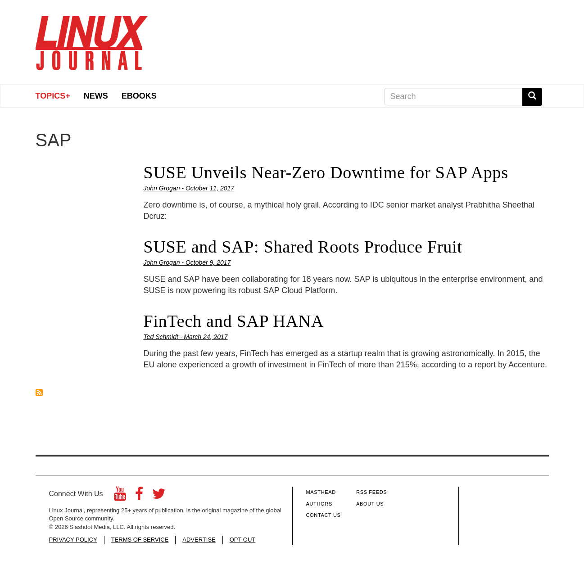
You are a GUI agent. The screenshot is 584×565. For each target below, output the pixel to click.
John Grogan (162, 188)
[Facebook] (139, 496)
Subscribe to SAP (39, 392)
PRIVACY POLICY (73, 539)
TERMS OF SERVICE (140, 539)
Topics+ (53, 95)
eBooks (139, 95)
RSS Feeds (371, 492)
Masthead (321, 492)
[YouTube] (120, 496)
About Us (370, 503)
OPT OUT (243, 539)
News (96, 95)
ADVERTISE (198, 539)
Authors (319, 503)
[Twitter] (159, 496)
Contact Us (323, 515)
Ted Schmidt (161, 336)
